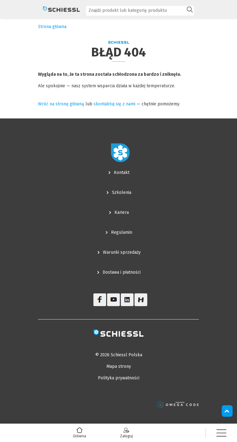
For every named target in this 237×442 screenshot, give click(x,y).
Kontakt (121, 172)
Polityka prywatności (118, 378)
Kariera (121, 212)
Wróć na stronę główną (61, 104)
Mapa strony (118, 366)
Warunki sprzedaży (122, 252)
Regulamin (121, 232)
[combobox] (140, 11)
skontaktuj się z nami (114, 104)
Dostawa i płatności (122, 272)
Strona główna (52, 26)
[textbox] (136, 10)
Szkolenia (121, 192)
